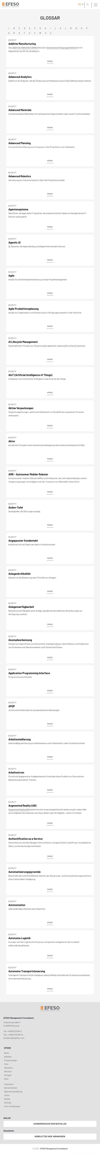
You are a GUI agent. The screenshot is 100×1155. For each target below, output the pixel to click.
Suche (6, 1095)
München (8, 1071)
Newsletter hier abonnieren (50, 1136)
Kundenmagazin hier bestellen (50, 1124)
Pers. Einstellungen (12, 1106)
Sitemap (7, 1103)
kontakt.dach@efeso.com (14, 1038)
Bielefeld (7, 1057)
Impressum (9, 1084)
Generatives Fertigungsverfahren (61, 47)
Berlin (6, 1053)
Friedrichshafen (10, 1060)
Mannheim (8, 1068)
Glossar (7, 1099)
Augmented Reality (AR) (18, 809)
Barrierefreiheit (10, 1088)
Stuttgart (8, 1075)
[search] (88, 5)
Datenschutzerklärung (13, 1091)
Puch (6, 1064)
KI (9, 246)
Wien (6, 1079)
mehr (50, 61)
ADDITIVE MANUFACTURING (24, 47)
